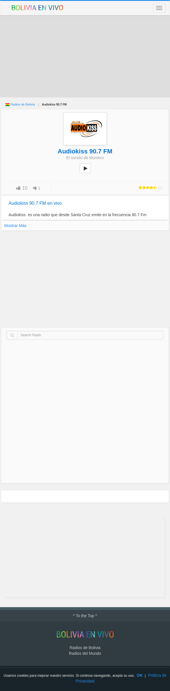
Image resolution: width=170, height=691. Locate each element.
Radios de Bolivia (23, 104)
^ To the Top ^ (85, 615)
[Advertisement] (85, 56)
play (88, 172)
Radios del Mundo (85, 653)
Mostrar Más (15, 225)
